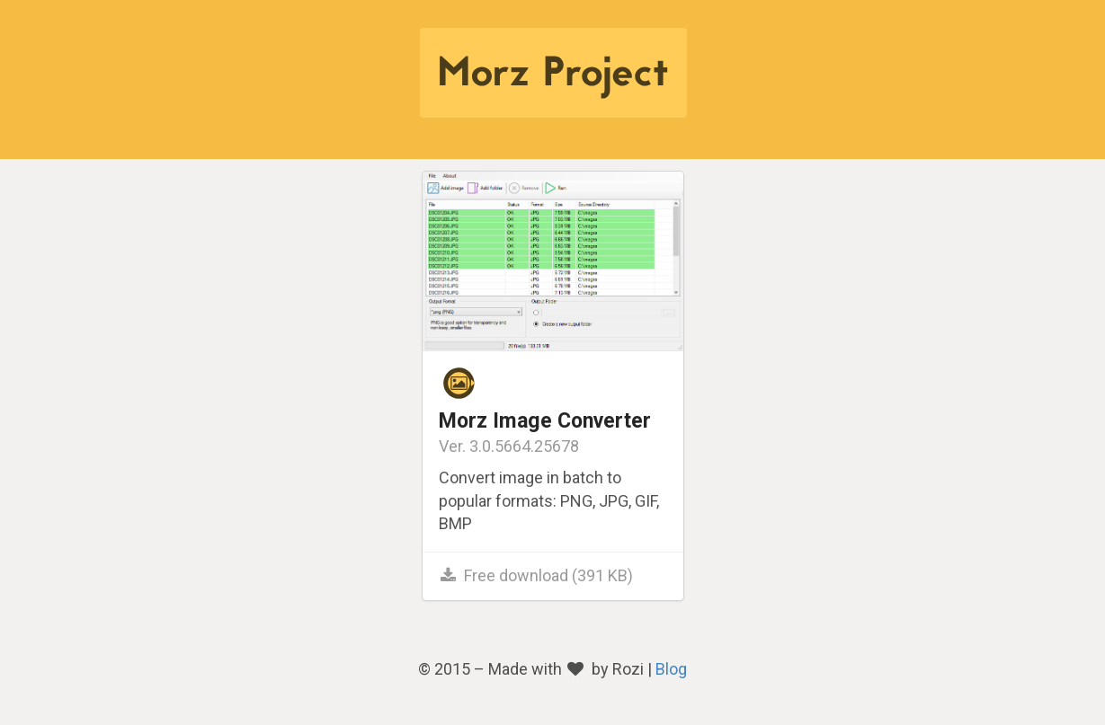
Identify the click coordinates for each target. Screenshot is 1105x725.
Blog (671, 668)
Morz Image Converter (545, 421)
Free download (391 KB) (536, 575)
